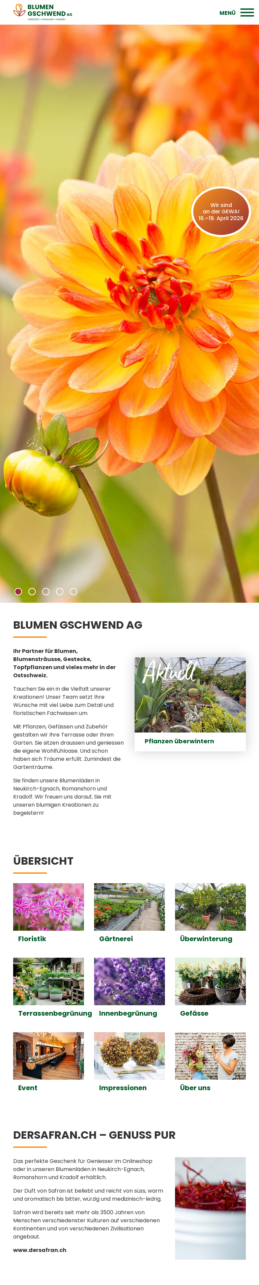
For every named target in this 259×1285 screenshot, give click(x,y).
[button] (18, 591)
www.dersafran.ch (39, 1250)
